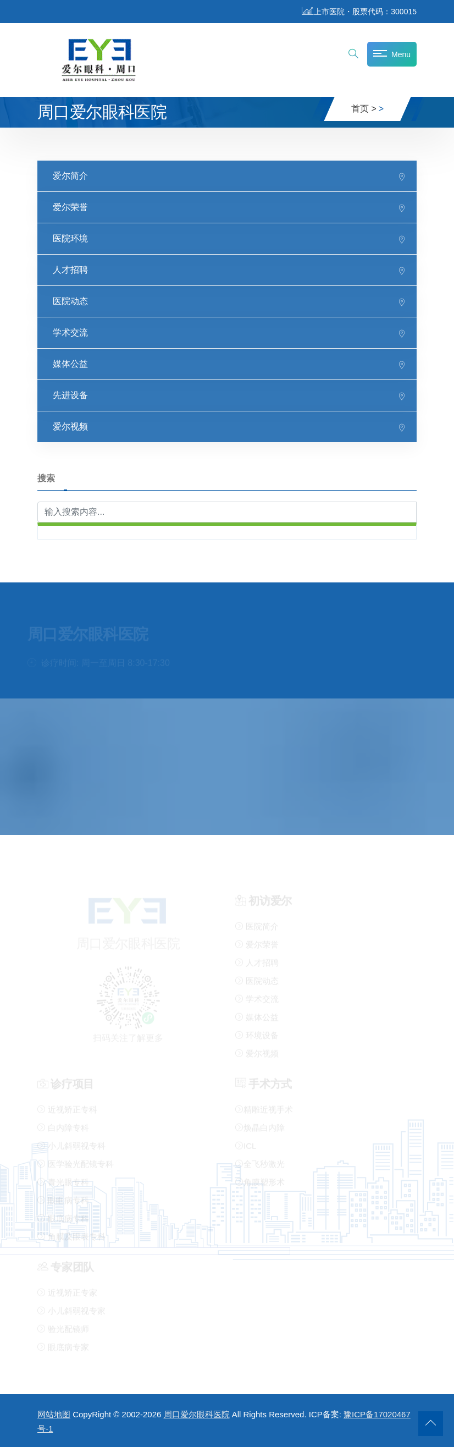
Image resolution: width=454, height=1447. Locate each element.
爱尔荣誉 (70, 206)
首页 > (364, 108)
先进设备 (70, 394)
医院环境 (70, 238)
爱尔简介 (70, 175)
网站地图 (53, 1414)
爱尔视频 (70, 426)
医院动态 (70, 300)
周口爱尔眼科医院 (197, 1414)
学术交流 (70, 332)
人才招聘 (70, 269)
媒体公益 (70, 363)
